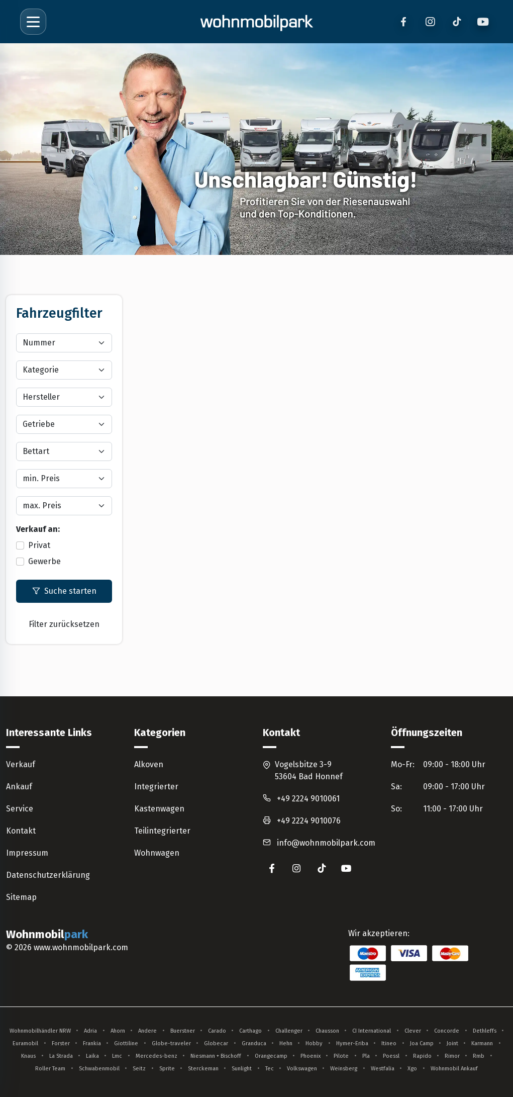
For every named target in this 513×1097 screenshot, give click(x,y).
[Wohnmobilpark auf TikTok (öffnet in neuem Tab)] (322, 868)
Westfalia (382, 1068)
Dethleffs (484, 1031)
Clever (412, 1031)
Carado (217, 1031)
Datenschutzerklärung (48, 875)
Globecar (216, 1043)
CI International (371, 1031)
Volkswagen (302, 1068)
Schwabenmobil (99, 1068)
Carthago (250, 1031)
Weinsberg (343, 1068)
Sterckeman (203, 1068)
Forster (61, 1043)
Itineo (388, 1043)
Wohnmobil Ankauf (454, 1068)
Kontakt (21, 831)
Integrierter (156, 786)
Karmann (482, 1043)
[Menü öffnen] (33, 22)
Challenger (288, 1031)
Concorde (446, 1031)
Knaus (28, 1056)
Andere (147, 1031)
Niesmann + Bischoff (215, 1056)
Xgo (412, 1068)
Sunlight (242, 1068)
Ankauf (19, 786)
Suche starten (64, 591)
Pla (366, 1056)
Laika (92, 1056)
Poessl (391, 1056)
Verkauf (20, 764)
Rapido (422, 1056)
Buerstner (182, 1031)
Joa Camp (422, 1043)
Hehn (285, 1043)
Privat (39, 545)
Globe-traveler (171, 1043)
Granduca (254, 1043)
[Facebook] (403, 22)
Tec (269, 1068)
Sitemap (21, 897)
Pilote (341, 1056)
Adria (90, 1031)
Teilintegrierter (162, 831)
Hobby (314, 1043)
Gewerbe (44, 561)
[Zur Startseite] (256, 22)
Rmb (478, 1056)
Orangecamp (271, 1056)
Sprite (167, 1068)
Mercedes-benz (156, 1056)
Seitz (139, 1068)
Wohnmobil (48, 935)
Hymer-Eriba (352, 1043)
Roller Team (50, 1068)
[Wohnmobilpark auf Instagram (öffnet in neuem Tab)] (296, 868)
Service (19, 808)
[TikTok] (456, 22)
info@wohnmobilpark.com (326, 843)
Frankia (92, 1043)
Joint (452, 1043)
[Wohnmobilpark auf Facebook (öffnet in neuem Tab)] (272, 868)
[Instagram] (430, 22)
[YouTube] (483, 22)
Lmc (117, 1056)
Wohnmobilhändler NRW (40, 1031)
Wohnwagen (156, 853)
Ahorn (118, 1031)
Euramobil (25, 1043)
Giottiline (126, 1043)
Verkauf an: (38, 529)
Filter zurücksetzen (64, 624)
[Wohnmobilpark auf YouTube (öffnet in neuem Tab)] (346, 868)
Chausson (327, 1031)
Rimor (452, 1056)
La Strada (61, 1056)
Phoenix (310, 1056)
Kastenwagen (159, 808)
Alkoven (148, 764)
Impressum (27, 853)
